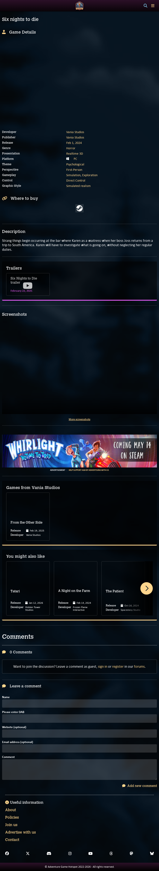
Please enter (13, 712)
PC (75, 159)
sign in (102, 666)
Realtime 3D (74, 153)
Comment (8, 757)
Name (6, 697)
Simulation (73, 175)
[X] (28, 853)
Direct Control (75, 180)
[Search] (145, 6)
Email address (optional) (17, 742)
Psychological (75, 164)
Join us (11, 825)
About (10, 810)
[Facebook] (7, 853)
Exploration (90, 175)
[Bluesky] (152, 853)
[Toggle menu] (152, 6)
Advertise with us (20, 832)
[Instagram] (70, 853)
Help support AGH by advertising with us (89, 470)
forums (139, 666)
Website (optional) (14, 727)
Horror (70, 148)
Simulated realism (78, 186)
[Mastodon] (131, 853)
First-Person (74, 170)
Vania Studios (75, 132)
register (118, 666)
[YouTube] (90, 853)
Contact (12, 839)
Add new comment (139, 786)
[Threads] (111, 853)
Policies (12, 817)
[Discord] (49, 853)
